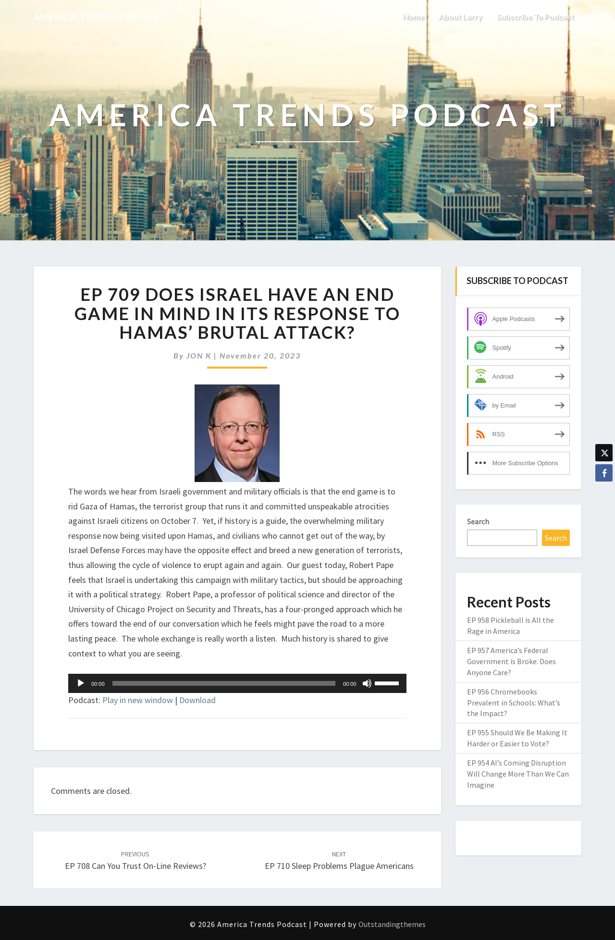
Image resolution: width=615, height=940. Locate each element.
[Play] (81, 683)
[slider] (223, 683)
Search (478, 521)
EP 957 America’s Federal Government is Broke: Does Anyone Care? (511, 661)
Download (197, 699)
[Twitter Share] (604, 452)
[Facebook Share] (604, 473)
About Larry (460, 16)
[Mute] (367, 683)
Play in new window (137, 699)
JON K (198, 355)
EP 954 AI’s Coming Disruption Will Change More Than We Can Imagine (518, 774)
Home (413, 16)
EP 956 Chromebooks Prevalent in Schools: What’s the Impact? (513, 702)
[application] (237, 683)
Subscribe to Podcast (535, 16)
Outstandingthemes (392, 924)
